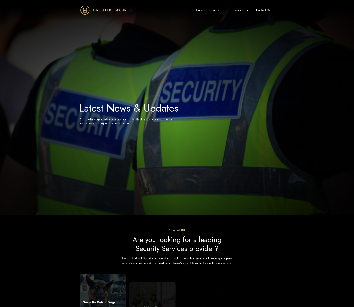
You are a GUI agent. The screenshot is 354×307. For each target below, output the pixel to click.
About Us (218, 10)
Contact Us (263, 10)
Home (200, 10)
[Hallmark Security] (105, 10)
